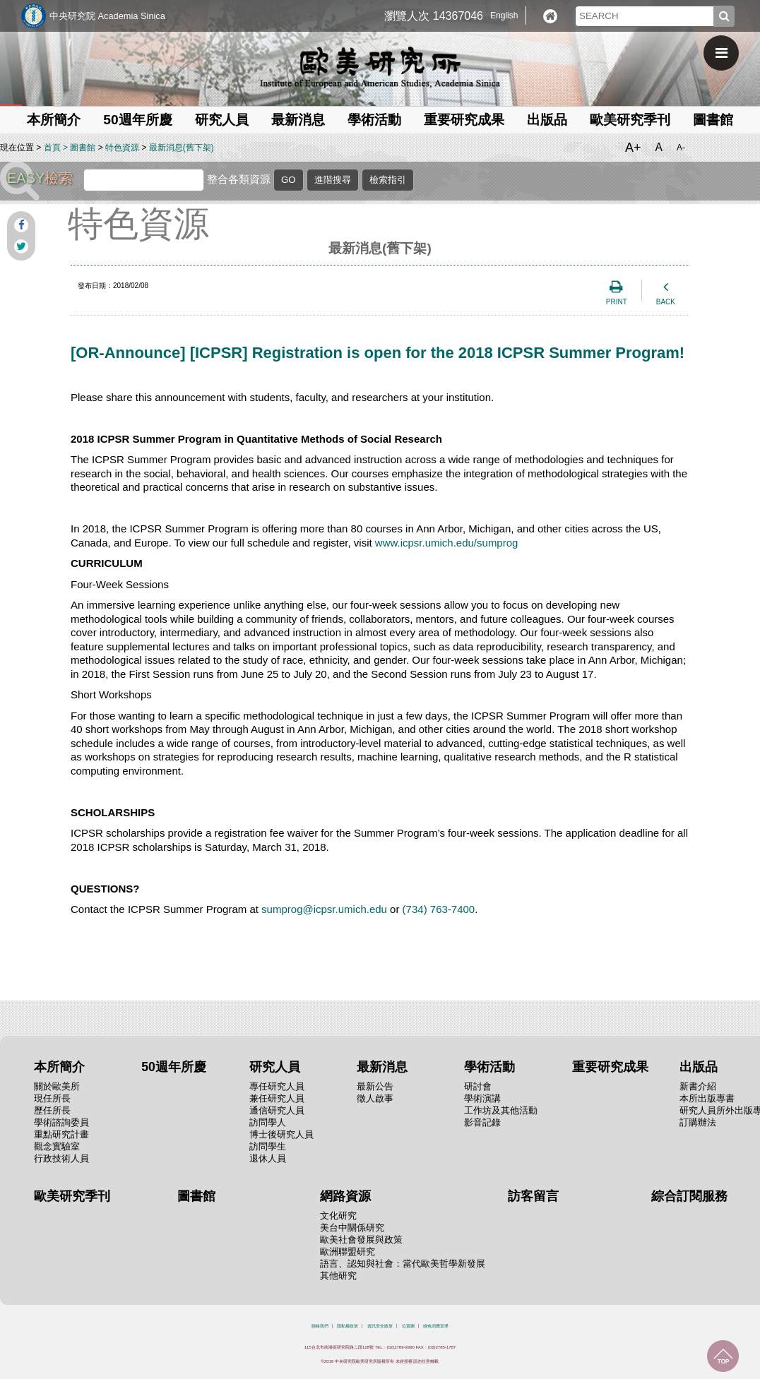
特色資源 (122, 148)
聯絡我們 (319, 1326)
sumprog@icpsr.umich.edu (324, 909)
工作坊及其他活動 (501, 1110)
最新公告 (375, 1086)
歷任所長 (52, 1110)
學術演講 (482, 1098)
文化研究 (338, 1215)
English (504, 15)
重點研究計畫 (61, 1134)
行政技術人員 (61, 1158)
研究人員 (222, 119)
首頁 (52, 148)
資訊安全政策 (380, 1326)
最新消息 (298, 119)
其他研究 (338, 1275)
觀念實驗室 (57, 1146)
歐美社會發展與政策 (361, 1239)
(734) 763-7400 (439, 909)
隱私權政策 (347, 1326)
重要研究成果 (464, 119)
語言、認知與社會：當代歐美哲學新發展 (402, 1263)
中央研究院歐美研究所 (380, 67)
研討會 (478, 1086)
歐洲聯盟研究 (347, 1251)
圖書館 (713, 119)
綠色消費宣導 (436, 1326)
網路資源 (345, 1196)
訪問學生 (267, 1146)
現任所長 (52, 1098)
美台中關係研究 (352, 1227)
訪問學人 (267, 1122)
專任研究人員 (276, 1086)
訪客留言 (533, 1196)
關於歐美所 (57, 1086)
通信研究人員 (276, 1110)
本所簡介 (54, 119)
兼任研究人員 (276, 1098)
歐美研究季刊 (630, 119)
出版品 (547, 119)
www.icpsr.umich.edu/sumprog (446, 543)
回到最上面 (723, 1356)
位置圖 (408, 1326)
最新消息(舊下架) (181, 148)
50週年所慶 (137, 119)
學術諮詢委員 (61, 1122)
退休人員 (267, 1158)
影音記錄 (482, 1122)
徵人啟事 (375, 1098)
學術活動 (374, 119)
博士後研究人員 (281, 1134)
